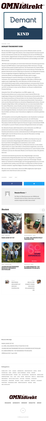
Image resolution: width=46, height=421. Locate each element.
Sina (22, 380)
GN (20, 374)
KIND (16, 177)
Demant (10, 177)
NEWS (8, 43)
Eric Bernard (22, 372)
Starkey (39, 380)
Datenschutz (16, 402)
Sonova (33, 380)
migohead (5, 378)
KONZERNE (4, 43)
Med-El (34, 376)
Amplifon (5, 370)
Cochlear (5, 372)
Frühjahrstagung (7, 374)
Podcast (34, 378)
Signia (17, 380)
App (10, 370)
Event (33, 372)
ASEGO (14, 370)
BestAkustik (28, 370)
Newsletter (32, 402)
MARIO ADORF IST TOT (8, 237)
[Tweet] (34, 183)
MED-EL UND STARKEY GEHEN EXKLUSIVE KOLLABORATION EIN (29, 285)
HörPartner (5, 376)
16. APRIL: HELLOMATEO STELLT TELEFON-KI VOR (33, 238)
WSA (35, 382)
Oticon (22, 378)
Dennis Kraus (20, 193)
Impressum (24, 402)
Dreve (15, 372)
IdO (15, 376)
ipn (19, 376)
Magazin (28, 376)
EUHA (28, 372)
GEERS (16, 374)
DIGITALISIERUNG (28, 235)
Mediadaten (8, 402)
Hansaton (33, 374)
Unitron (4, 382)
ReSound (11, 380)
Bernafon (21, 370)
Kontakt (39, 402)
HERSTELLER (27, 264)
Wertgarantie (23, 382)
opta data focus (14, 378)
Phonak (28, 378)
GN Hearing (25, 374)
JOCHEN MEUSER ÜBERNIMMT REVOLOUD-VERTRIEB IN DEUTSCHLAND (10, 268)
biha (35, 370)
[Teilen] (12, 183)
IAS (12, 376)
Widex (30, 382)
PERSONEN (7, 235)
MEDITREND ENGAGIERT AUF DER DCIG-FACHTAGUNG (17, 284)
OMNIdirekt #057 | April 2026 (9, 353)
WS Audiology (6, 384)
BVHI (39, 370)
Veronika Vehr (13, 382)
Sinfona (27, 380)
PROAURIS (5, 380)
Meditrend (40, 376)
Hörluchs (40, 374)
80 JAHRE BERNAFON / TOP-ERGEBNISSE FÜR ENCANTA (32, 267)
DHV (10, 372)
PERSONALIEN (8, 264)
